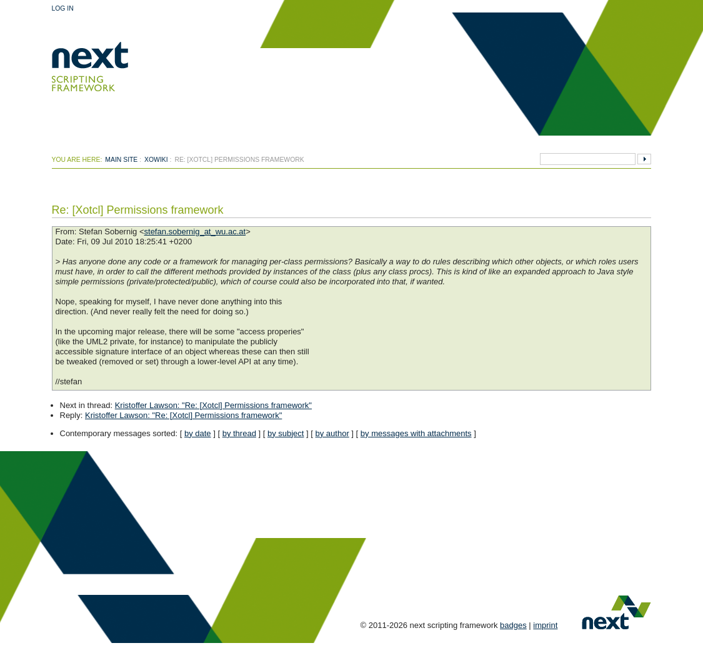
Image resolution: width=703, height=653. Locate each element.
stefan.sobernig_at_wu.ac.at (195, 231)
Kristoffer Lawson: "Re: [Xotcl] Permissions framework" (213, 405)
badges (513, 625)
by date (197, 433)
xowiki (156, 159)
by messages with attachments (416, 433)
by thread (239, 433)
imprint (545, 625)
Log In (63, 8)
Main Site (121, 159)
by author (332, 433)
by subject (285, 433)
